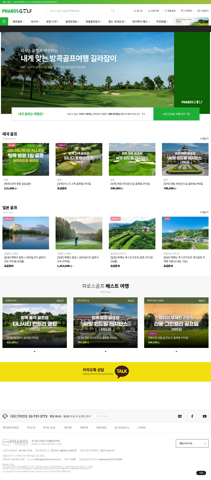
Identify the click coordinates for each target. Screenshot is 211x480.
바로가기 (60, 300)
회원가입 (153, 10)
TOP (201, 472)
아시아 (34, 21)
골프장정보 (71, 21)
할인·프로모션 (116, 21)
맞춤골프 (170, 10)
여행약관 (84, 427)
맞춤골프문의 (93, 21)
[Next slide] (205, 159)
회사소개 (31, 427)
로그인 (138, 10)
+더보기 (204, 138)
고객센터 (186, 10)
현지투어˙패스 (140, 21)
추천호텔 (161, 21)
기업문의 (203, 10)
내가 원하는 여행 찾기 (176, 114)
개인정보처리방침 (10, 427)
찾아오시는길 (49, 427)
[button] (49, 93)
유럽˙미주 (51, 21)
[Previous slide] (5, 159)
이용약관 (68, 427)
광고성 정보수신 (122, 427)
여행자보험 (101, 427)
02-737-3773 (38, 416)
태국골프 (17, 21)
